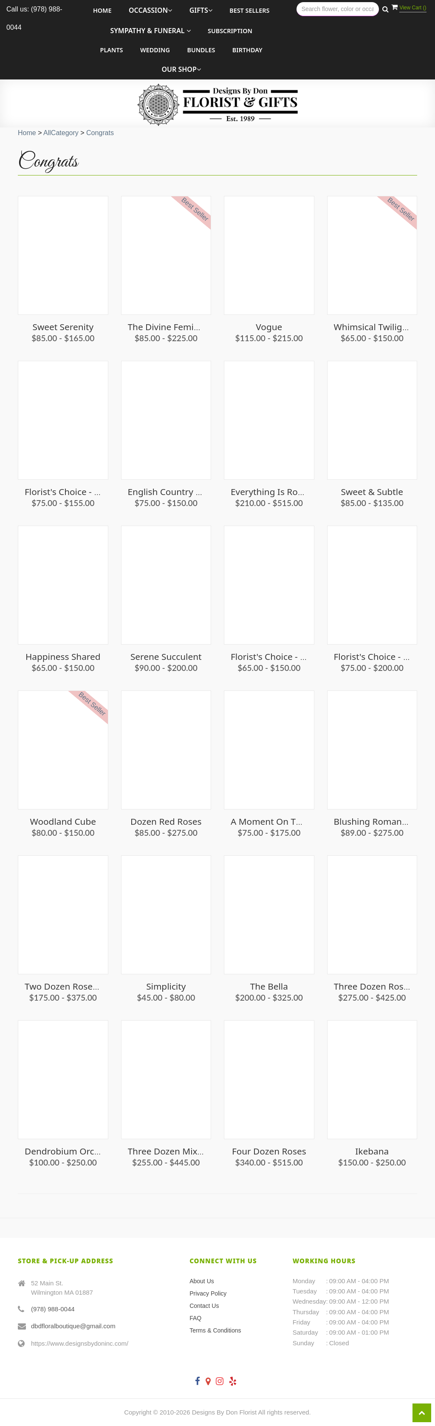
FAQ (195, 1318)
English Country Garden (177, 492)
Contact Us (204, 1305)
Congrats (100, 132)
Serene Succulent (166, 656)
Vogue (269, 327)
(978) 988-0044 (53, 1309)
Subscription (230, 31)
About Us (201, 1281)
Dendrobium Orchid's (69, 1151)
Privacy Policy (207, 1293)
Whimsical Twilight (372, 327)
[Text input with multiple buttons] (338, 9)
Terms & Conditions (215, 1330)
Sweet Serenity (62, 327)
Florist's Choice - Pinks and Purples (303, 656)
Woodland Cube (63, 821)
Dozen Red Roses (165, 821)
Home (102, 10)
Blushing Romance (372, 821)
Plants (111, 50)
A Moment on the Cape (280, 821)
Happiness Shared (63, 656)
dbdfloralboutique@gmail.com (73, 1326)
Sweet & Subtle (372, 492)
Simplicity (166, 986)
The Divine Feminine (170, 327)
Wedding (155, 50)
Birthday (247, 50)
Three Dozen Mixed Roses (181, 1151)
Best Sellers (249, 10)
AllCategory (61, 132)
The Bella (269, 986)
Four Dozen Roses (269, 1151)
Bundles (201, 50)
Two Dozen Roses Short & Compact (97, 986)
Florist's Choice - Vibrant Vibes (87, 492)
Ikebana (372, 1151)
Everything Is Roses (271, 492)
